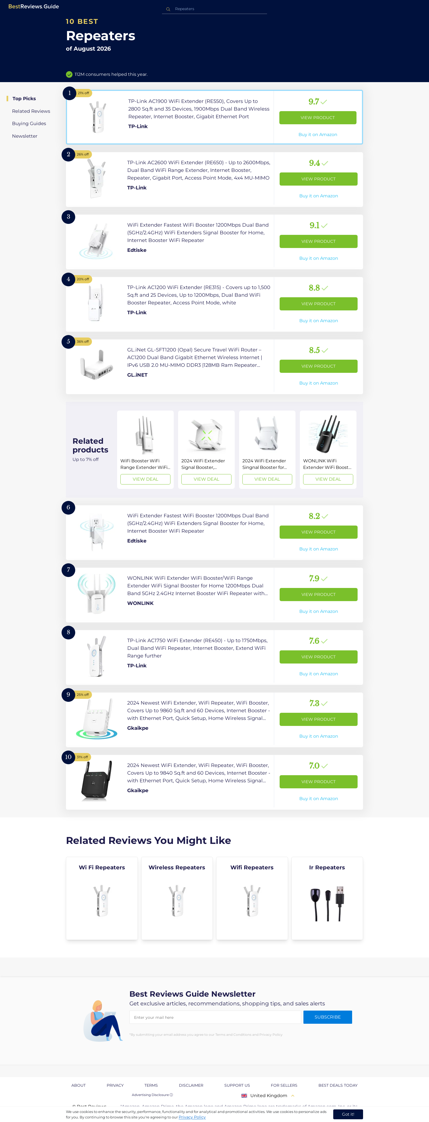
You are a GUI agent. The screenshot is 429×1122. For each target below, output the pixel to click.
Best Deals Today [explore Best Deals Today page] (338, 1085)
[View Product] (214, 117)
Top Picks (24, 98)
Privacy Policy (192, 1117)
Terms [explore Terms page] (151, 1085)
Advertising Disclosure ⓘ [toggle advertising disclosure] (152, 1095)
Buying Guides (29, 123)
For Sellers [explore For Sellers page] (284, 1085)
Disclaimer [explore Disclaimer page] (191, 1085)
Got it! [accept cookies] (348, 1114)
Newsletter (24, 136)
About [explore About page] (78, 1085)
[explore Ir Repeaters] (327, 898)
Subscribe (328, 1017)
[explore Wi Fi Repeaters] (102, 898)
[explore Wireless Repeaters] (177, 898)
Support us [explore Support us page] (237, 1085)
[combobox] (214, 9)
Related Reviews (31, 111)
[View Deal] (145, 450)
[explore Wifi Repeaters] (252, 898)
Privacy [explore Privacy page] (115, 1085)
